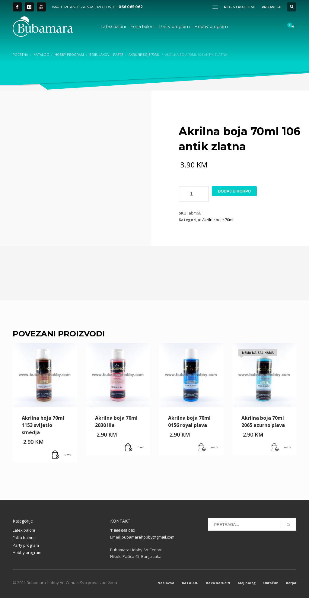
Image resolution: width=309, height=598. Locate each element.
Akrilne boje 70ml (217, 219)
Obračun (271, 583)
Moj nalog (247, 583)
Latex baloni (24, 530)
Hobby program (27, 552)
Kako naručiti (218, 583)
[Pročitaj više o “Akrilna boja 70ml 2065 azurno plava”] (275, 447)
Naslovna (166, 583)
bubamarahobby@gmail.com (148, 537)
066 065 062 (131, 7)
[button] (56, 455)
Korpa (291, 583)
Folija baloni (23, 537)
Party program (26, 545)
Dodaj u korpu (234, 191)
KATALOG (190, 583)
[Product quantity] (194, 194)
